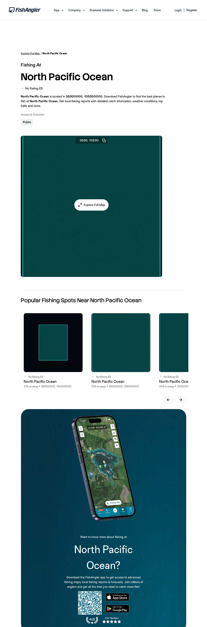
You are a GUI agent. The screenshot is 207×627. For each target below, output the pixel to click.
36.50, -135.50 (92, 140)
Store (157, 10)
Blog (145, 10)
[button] (91, 205)
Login (178, 10)
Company (74, 10)
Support (127, 10)
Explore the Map (30, 53)
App (56, 10)
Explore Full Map (94, 205)
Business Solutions (102, 10)
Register (191, 10)
